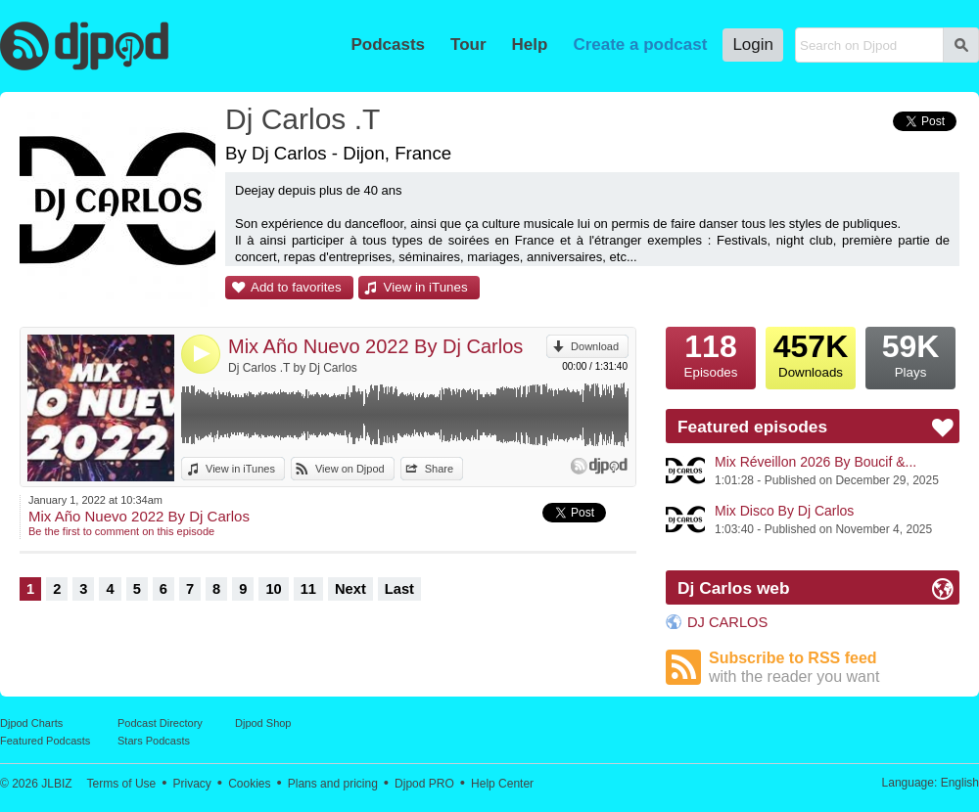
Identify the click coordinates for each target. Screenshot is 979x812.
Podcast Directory (160, 723)
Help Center (502, 783)
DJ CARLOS (727, 622)
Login (752, 44)
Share (439, 468)
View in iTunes (426, 287)
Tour (468, 44)
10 (273, 589)
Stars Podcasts (153, 740)
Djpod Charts (31, 723)
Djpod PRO (424, 783)
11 (308, 589)
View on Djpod (350, 468)
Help (530, 44)
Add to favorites (296, 287)
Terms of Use (122, 783)
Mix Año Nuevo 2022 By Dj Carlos (375, 346)
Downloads (811, 353)
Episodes (711, 353)
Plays (910, 353)
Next (350, 589)
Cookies (249, 783)
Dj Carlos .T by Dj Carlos (292, 368)
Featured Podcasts (45, 740)
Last (399, 589)
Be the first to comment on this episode (121, 531)
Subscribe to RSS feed (834, 668)
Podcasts (387, 44)
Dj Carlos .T (302, 119)
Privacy (192, 783)
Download (595, 346)
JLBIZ (56, 783)
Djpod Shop (263, 723)
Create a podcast (640, 44)
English (960, 782)
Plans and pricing (333, 783)
